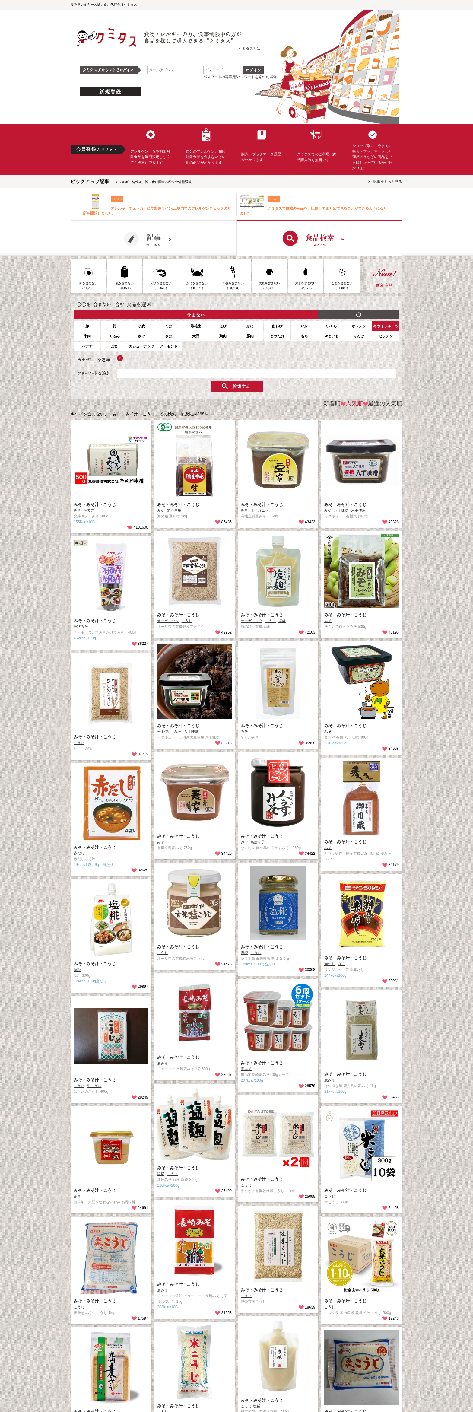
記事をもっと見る (387, 182)
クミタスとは (249, 48)
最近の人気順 (382, 403)
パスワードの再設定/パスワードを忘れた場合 (240, 77)
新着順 (332, 403)
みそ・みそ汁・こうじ (95, 504)
